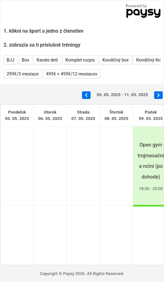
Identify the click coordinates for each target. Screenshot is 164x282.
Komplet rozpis (80, 59)
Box (25, 59)
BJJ (10, 59)
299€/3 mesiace (22, 73)
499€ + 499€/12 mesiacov (71, 73)
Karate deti (47, 59)
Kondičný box (115, 59)
